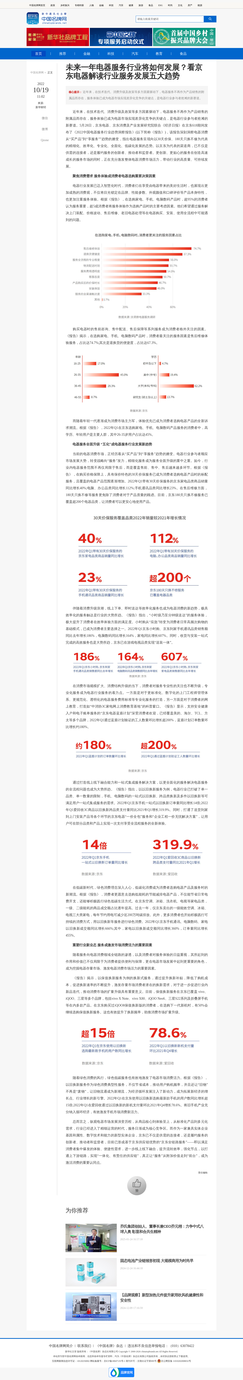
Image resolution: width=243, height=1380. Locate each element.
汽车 (121, 5)
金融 (101, 5)
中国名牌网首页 (37, 5)
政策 (52, 5)
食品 (150, 5)
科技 (111, 5)
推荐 (62, 54)
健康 (131, 5)
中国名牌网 (37, 72)
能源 (200, 5)
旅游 (141, 5)
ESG (160, 5)
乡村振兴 (64, 5)
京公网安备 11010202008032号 (174, 1361)
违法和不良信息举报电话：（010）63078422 (161, 1346)
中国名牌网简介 (61, 1346)
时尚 (170, 5)
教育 (159, 54)
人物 (91, 5)
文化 (180, 5)
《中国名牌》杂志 (109, 1346)
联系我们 (84, 1346)
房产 (190, 5)
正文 (50, 72)
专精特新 (79, 5)
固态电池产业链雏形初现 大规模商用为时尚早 (156, 1261)
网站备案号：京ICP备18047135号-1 (107, 1361)
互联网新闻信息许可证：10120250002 (71, 1361)
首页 (38, 54)
